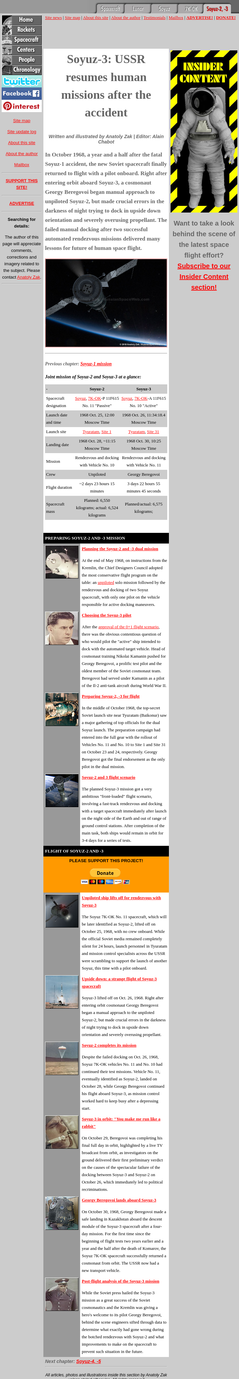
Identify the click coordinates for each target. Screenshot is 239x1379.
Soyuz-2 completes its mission (109, 1045)
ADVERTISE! (199, 17)
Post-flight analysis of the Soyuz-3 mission (120, 1281)
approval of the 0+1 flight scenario (128, 626)
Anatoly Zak (28, 277)
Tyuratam (91, 431)
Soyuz (80, 398)
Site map (21, 120)
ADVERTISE (21, 203)
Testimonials (155, 17)
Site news (53, 17)
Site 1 (106, 431)
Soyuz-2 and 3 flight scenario (108, 777)
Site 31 (153, 431)
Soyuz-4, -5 (88, 1361)
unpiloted (106, 582)
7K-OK (94, 398)
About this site (21, 142)
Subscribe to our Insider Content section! (204, 276)
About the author (22, 153)
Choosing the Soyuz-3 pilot (106, 615)
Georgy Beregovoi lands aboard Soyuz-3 (119, 1199)
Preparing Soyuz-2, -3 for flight (111, 696)
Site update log (21, 131)
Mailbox (21, 164)
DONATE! (226, 17)
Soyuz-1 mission (96, 363)
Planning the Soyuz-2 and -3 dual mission (120, 548)
